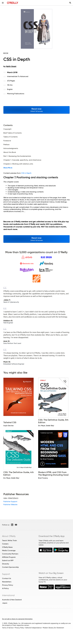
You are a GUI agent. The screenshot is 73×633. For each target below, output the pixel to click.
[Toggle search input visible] (70, 2)
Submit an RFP (7, 560)
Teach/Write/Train (9, 540)
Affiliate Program (9, 557)
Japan (4, 603)
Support (6, 574)
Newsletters (6, 582)
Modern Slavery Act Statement (53, 628)
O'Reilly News (7, 547)
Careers (5, 544)
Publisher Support (10, 501)
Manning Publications (15, 94)
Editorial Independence (33, 628)
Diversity (5, 564)
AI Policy (5, 588)
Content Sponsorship (10, 567)
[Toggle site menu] (2, 2)
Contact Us (6, 578)
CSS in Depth (26, 173)
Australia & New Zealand (12, 600)
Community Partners (10, 554)
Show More (7, 168)
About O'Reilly (9, 536)
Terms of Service (7, 628)
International (8, 595)
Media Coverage (8, 550)
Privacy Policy (7, 585)
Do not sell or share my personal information (17, 619)
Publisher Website (10, 504)
